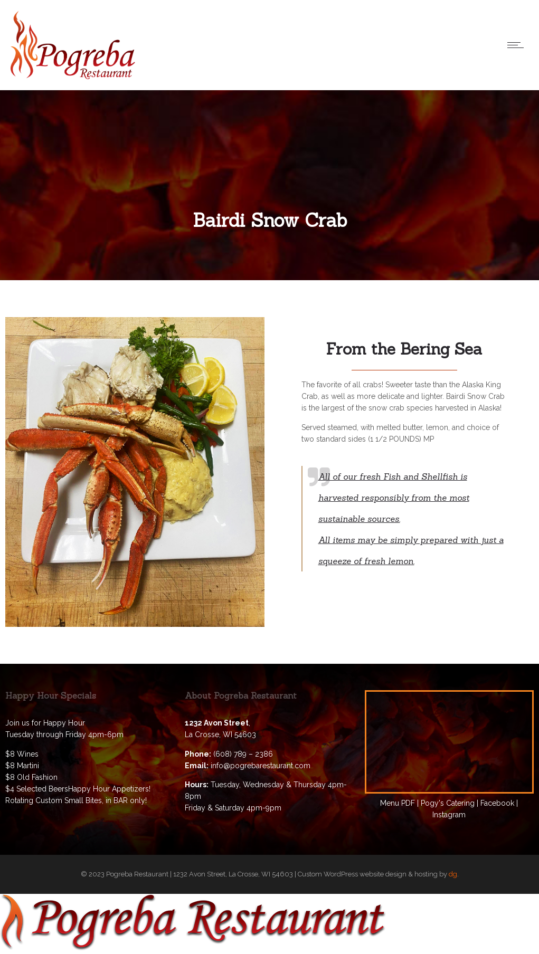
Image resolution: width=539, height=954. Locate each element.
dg (453, 874)
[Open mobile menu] (517, 44)
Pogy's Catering (448, 803)
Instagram (449, 814)
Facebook (497, 803)
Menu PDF (397, 803)
